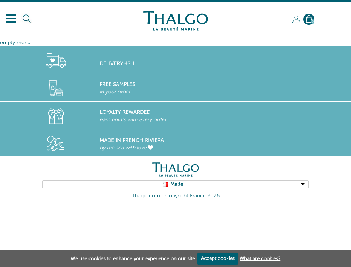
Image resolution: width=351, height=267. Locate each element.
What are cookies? (260, 258)
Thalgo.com (146, 195)
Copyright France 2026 (192, 195)
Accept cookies (218, 258)
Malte (176, 184)
